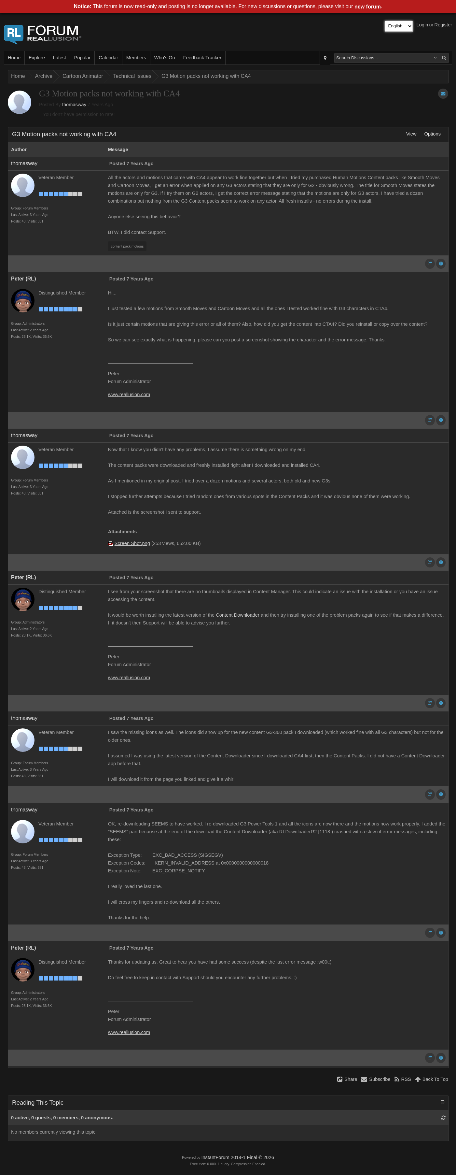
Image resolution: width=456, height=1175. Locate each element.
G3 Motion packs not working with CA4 (206, 76)
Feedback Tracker (202, 57)
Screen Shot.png (132, 543)
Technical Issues (132, 76)
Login (422, 24)
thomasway (74, 104)
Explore (37, 57)
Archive (43, 76)
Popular (82, 57)
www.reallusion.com (129, 394)
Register (443, 24)
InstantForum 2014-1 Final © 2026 (237, 1157)
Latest (59, 57)
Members (136, 57)
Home (14, 57)
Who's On (164, 57)
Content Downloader (237, 615)
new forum (367, 6)
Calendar (108, 57)
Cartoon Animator (82, 76)
